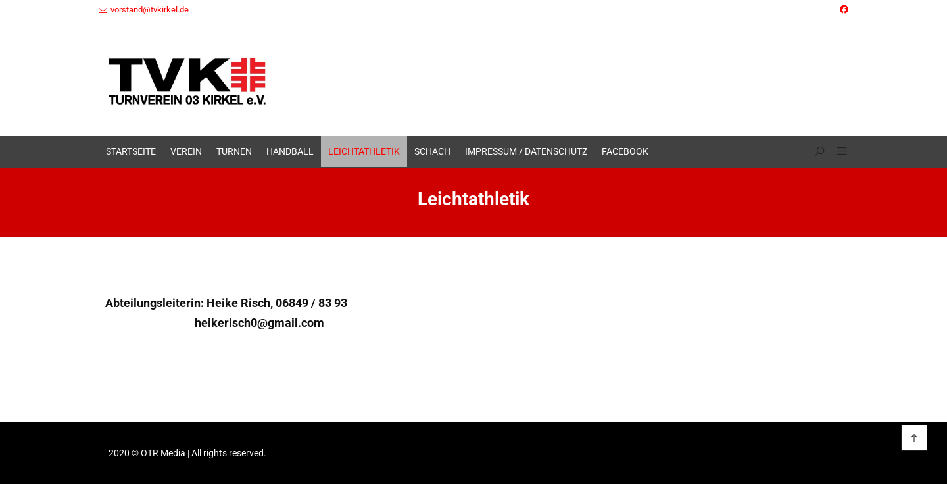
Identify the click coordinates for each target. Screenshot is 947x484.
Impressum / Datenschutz (526, 151)
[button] (836, 152)
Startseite (131, 151)
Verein (186, 151)
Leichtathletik (364, 151)
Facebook (625, 151)
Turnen (234, 151)
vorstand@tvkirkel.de (144, 9)
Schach (432, 151)
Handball (290, 151)
